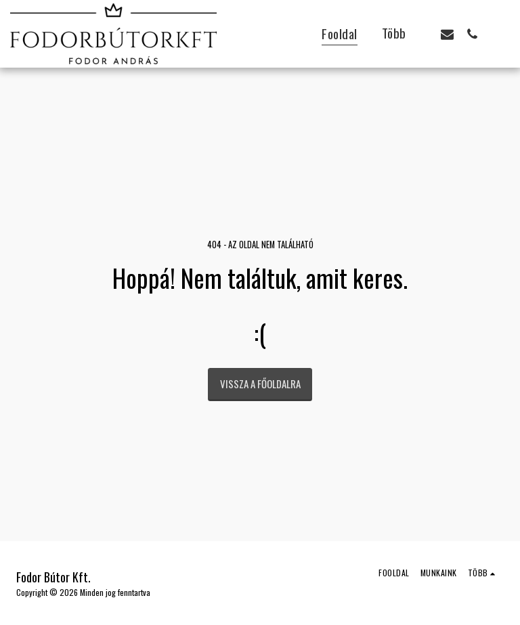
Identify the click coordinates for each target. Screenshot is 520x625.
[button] (447, 34)
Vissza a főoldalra (260, 383)
